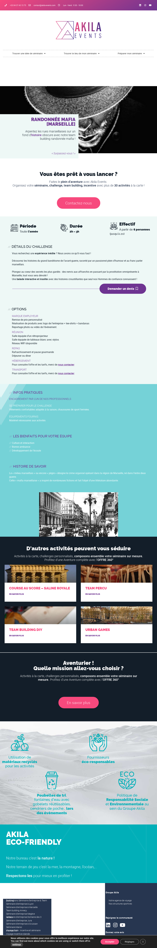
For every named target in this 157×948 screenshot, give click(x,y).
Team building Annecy (16, 910)
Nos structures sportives (120, 903)
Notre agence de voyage (120, 900)
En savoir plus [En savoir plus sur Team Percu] (92, 594)
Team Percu (96, 588)
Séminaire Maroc (14, 927)
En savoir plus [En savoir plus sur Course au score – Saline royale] (16, 594)
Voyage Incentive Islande (18, 933)
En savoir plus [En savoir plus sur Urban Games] (92, 636)
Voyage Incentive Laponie (18, 937)
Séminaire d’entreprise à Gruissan (22, 923)
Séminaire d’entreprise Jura (19, 920)
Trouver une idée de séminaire (29, 53)
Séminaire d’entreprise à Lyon (20, 903)
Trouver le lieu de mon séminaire (82, 53)
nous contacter (66, 364)
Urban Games (97, 630)
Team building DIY (25, 630)
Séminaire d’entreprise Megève (20, 913)
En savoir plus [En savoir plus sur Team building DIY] (16, 636)
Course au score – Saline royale (39, 588)
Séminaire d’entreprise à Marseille (22, 907)
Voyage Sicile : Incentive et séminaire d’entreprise (23, 930)
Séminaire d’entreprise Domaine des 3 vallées (23, 917)
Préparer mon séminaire (131, 53)
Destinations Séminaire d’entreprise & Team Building (26, 900)
